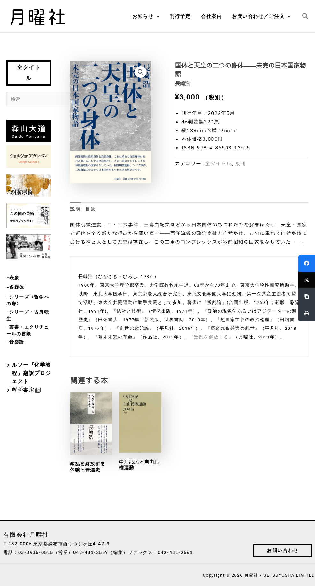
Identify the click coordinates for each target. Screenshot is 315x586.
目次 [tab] (90, 209)
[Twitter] (306, 280)
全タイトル (29, 72)
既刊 (240, 164)
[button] (158, 16)
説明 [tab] (75, 209)
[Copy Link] (306, 296)
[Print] (306, 313)
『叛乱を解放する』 (211, 336)
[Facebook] (306, 263)
